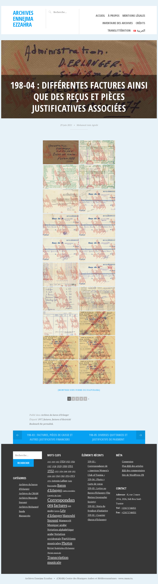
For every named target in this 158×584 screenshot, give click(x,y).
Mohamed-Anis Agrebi (87, 125)
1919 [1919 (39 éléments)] (53, 462)
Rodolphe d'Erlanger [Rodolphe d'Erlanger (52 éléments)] (65, 548)
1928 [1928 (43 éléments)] (54, 466)
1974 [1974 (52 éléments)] (67, 476)
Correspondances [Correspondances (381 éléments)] (61, 502)
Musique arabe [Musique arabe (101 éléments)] (57, 525)
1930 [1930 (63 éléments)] (64, 466)
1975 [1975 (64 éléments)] (72, 475)
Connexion (127, 461)
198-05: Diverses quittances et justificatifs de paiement (108, 437)
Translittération (119, 30)
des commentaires (133, 470)
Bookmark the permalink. (41, 423)
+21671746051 (129, 507)
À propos (113, 16)
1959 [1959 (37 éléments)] (53, 476)
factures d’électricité (61, 419)
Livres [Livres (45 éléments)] (57, 511)
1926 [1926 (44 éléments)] (73, 461)
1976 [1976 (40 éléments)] (49, 481)
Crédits (140, 23)
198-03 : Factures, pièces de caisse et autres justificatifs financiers (50, 437)
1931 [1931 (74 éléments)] (70, 466)
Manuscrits (24, 515)
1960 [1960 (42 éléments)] (58, 476)
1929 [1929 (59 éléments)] (59, 466)
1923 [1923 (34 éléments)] (57, 462)
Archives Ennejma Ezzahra (23, 18)
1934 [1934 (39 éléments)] (61, 471)
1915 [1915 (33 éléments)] (49, 462)
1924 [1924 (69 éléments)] (62, 461)
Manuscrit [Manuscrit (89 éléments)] (65, 520)
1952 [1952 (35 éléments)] (73, 471)
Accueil (100, 16)
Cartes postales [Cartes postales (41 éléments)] (69, 490)
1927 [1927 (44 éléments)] (49, 466)
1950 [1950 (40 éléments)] (69, 471)
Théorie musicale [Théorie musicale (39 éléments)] (54, 553)
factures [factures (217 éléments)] (60, 505)
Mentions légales (133, 16)
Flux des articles (132, 465)
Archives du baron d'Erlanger (55, 414)
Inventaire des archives (117, 23)
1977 (40, 419)
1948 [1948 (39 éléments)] (65, 471)
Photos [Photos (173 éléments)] (67, 543)
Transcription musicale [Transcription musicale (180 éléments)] (57, 560)
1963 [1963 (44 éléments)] (62, 476)
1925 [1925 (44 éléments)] (68, 461)
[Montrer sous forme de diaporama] (79, 390)
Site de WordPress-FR (133, 474)
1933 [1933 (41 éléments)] (57, 471)
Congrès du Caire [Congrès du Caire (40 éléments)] (54, 495)
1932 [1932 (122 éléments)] (50, 471)
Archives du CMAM (28, 493)
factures (47, 419)
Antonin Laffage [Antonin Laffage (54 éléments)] (60, 480)
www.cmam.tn (125, 578)
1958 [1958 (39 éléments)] (49, 476)
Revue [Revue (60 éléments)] (50, 547)
